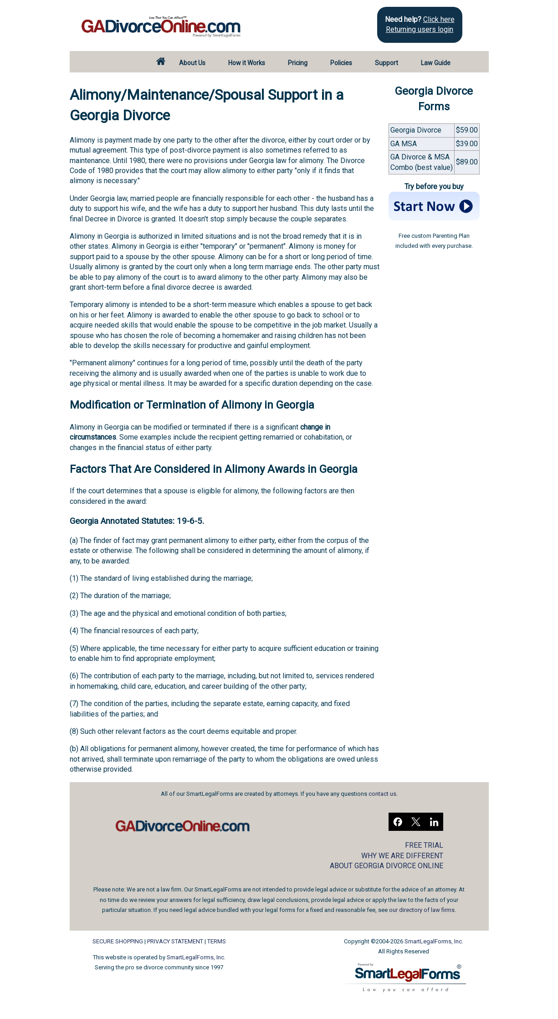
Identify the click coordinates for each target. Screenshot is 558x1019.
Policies (341, 63)
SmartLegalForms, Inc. (196, 957)
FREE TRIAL (424, 845)
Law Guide (435, 63)
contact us (382, 793)
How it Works (246, 63)
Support (386, 63)
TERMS (216, 941)
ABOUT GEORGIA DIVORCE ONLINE (386, 865)
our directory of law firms (422, 909)
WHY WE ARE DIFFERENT (402, 855)
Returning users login (419, 29)
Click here (439, 19)
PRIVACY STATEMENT (175, 941)
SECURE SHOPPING (117, 941)
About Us (192, 63)
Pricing (297, 63)
